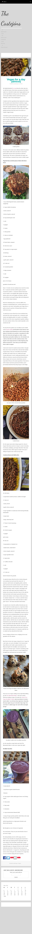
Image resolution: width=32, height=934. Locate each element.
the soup (14, 88)
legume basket (9, 329)
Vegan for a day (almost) (16, 80)
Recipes (16, 863)
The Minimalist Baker (12, 695)
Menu (5, 1)
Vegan (19, 863)
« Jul (5, 896)
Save (12, 857)
